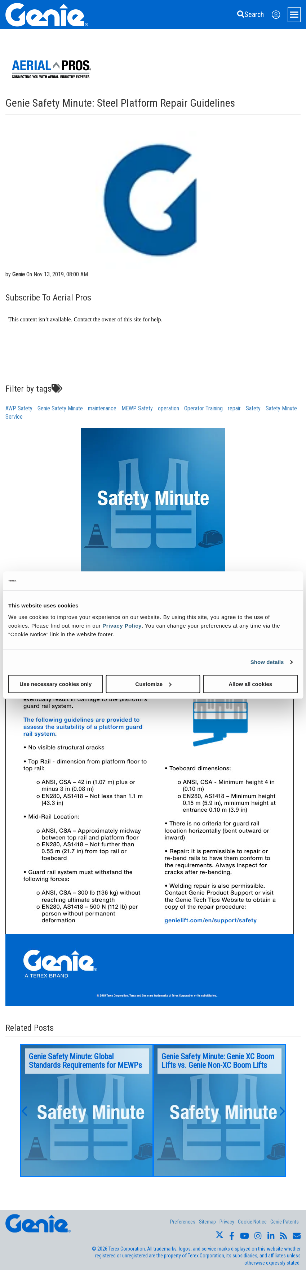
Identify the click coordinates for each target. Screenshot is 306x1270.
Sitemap (207, 1222)
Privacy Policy (122, 625)
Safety (253, 408)
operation (168, 408)
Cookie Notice (252, 1222)
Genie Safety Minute (60, 408)
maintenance (102, 408)
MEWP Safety (137, 408)
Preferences (182, 1222)
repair (234, 408)
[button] (23, 1110)
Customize (153, 684)
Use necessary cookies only (55, 684)
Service (14, 416)
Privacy (226, 1222)
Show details (267, 662)
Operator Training (203, 408)
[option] (86, 1110)
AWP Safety (18, 408)
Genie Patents (284, 1222)
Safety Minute (281, 408)
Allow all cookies (250, 684)
